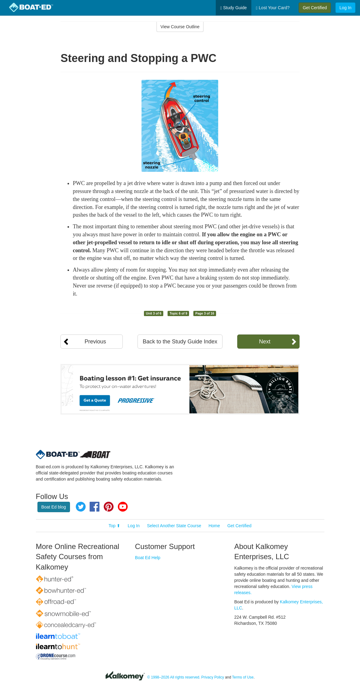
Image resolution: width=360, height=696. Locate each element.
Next (264, 341)
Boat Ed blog (53, 507)
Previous (95, 341)
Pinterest (109, 507)
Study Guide (233, 7)
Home (214, 525)
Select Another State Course (174, 525)
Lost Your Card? (272, 7)
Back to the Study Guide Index (180, 341)
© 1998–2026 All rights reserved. (173, 677)
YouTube (123, 507)
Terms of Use (243, 677)
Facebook (94, 507)
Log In (345, 7)
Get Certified (315, 7)
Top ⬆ (114, 525)
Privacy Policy (212, 677)
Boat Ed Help (148, 557)
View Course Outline (180, 26)
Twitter (81, 507)
